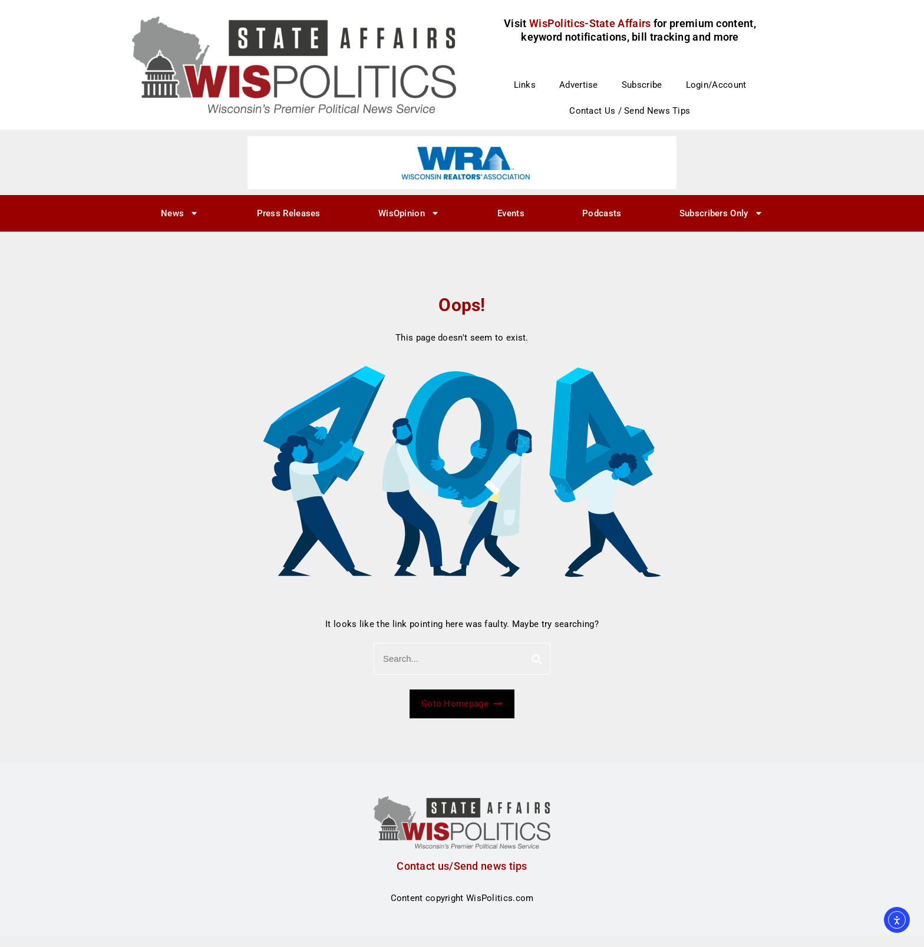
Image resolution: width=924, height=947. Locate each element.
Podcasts (601, 213)
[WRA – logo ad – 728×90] (462, 162)
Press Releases (289, 213)
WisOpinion (409, 213)
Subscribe (642, 85)
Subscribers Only (721, 213)
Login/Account (716, 85)
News (180, 213)
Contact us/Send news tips (462, 866)
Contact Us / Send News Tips (629, 110)
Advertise (578, 85)
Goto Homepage (462, 703)
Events (510, 213)
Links (525, 85)
